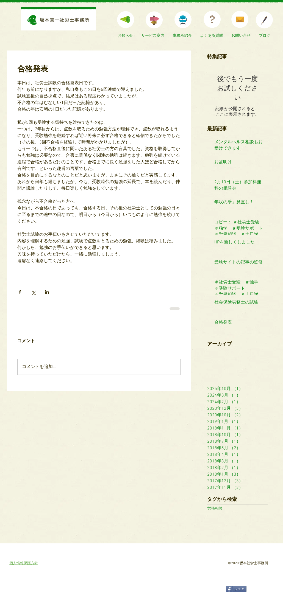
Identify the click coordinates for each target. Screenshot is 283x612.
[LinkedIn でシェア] (46, 292)
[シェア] (236, 589)
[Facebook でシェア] (20, 292)
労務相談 (215, 508)
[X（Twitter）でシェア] (33, 292)
